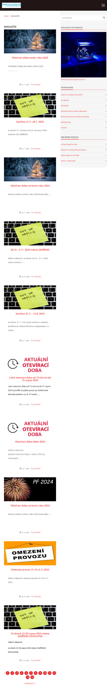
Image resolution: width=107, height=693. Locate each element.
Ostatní (64, 127)
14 (32, 677)
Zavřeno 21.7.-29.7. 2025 (30, 121)
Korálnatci (65, 100)
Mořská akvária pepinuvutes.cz (73, 79)
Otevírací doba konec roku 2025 (30, 57)
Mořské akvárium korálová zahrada (75, 116)
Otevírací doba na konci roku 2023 (30, 505)
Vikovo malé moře (68, 161)
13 (28, 677)
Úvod (6, 16)
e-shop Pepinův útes (69, 144)
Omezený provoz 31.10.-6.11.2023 (30, 569)
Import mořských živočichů (72, 94)
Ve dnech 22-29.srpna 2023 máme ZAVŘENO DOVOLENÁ (30, 635)
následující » (30, 683)
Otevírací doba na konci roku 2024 (30, 185)
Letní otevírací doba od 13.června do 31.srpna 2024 (30, 379)
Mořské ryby (66, 122)
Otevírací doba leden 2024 (30, 441)
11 (50, 673)
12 (54, 673)
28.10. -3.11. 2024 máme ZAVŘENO (30, 249)
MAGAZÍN (37, 85)
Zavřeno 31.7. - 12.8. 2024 (30, 313)
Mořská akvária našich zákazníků (74, 111)
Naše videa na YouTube (70, 155)
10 (45, 673)
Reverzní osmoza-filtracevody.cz (73, 150)
